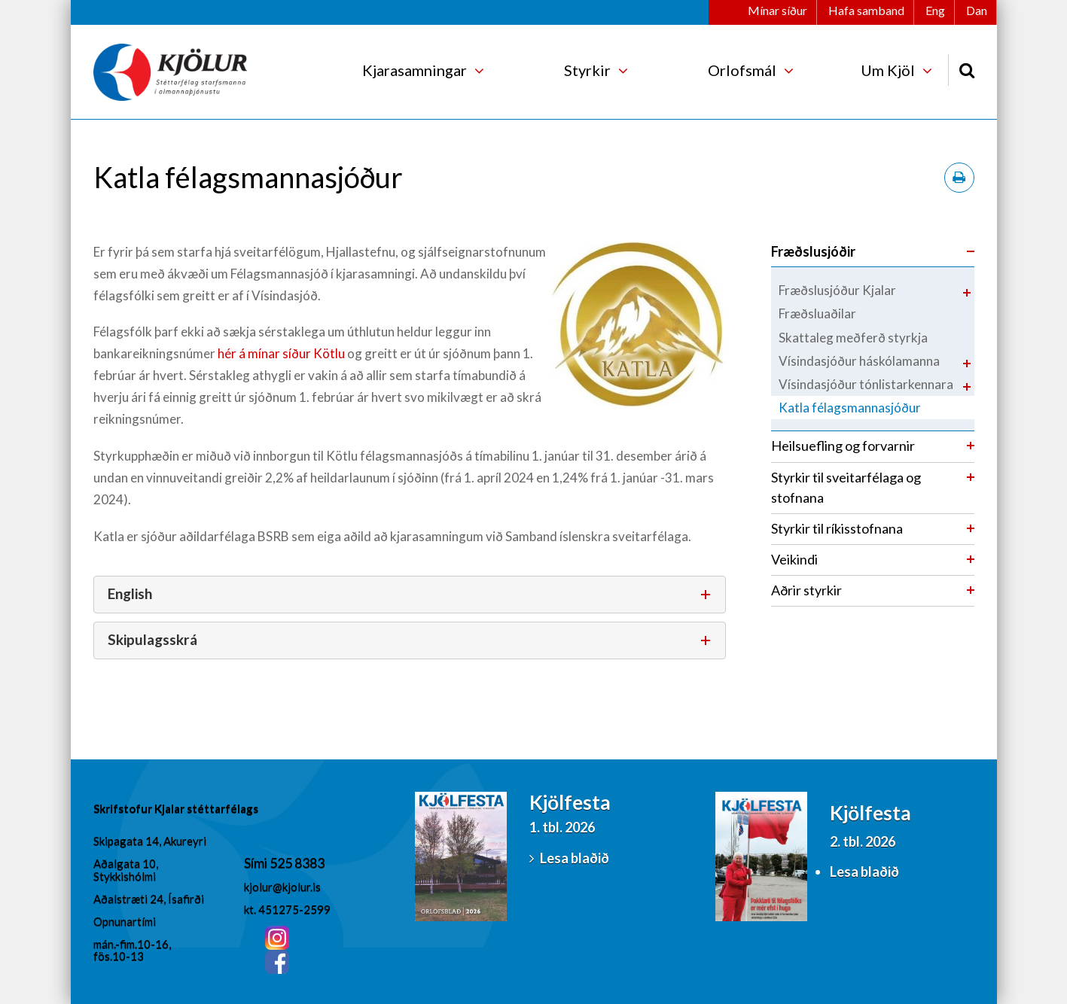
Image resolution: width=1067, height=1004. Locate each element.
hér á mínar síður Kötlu (281, 353)
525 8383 (297, 862)
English (130, 593)
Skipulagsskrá (152, 639)
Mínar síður (777, 10)
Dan (976, 10)
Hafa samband (866, 10)
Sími (257, 862)
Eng (935, 10)
